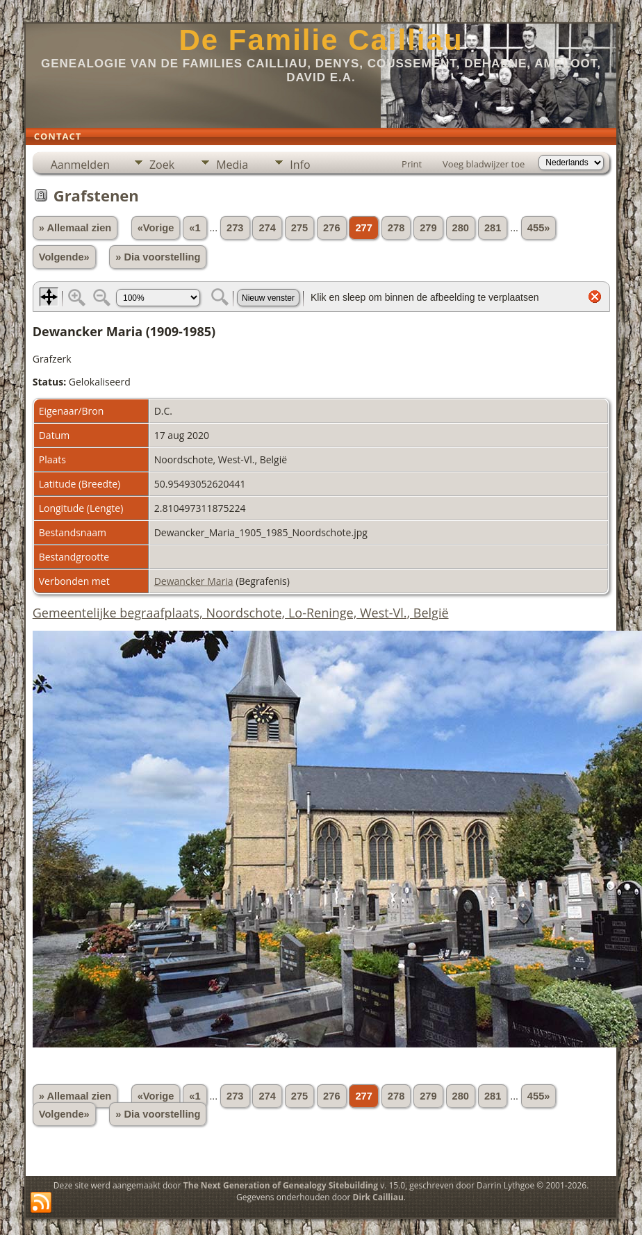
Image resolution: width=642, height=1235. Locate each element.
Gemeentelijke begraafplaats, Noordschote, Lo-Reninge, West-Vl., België (241, 612)
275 (299, 227)
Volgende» (64, 257)
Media (232, 164)
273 (235, 227)
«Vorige (156, 227)
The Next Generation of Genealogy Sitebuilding (280, 1185)
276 (331, 227)
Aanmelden (80, 164)
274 (266, 227)
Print (412, 164)
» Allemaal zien (75, 227)
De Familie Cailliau (321, 40)
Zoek (161, 164)
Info (300, 164)
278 (396, 227)
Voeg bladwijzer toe (484, 164)
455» (538, 227)
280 (460, 227)
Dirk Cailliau (378, 1197)
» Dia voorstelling (157, 257)
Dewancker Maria (193, 581)
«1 (194, 227)
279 (428, 227)
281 (492, 227)
